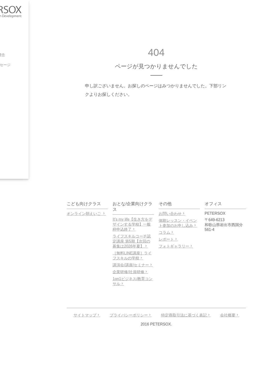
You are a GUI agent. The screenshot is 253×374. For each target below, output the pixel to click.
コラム (166, 232)
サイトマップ (87, 315)
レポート (168, 239)
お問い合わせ (172, 214)
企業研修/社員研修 (130, 272)
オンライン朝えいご (86, 214)
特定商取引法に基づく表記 (186, 315)
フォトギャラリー (176, 246)
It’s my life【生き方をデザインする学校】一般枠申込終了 (132, 224)
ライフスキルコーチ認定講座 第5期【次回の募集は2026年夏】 (132, 241)
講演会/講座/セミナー (133, 265)
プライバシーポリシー (131, 315)
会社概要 (229, 315)
